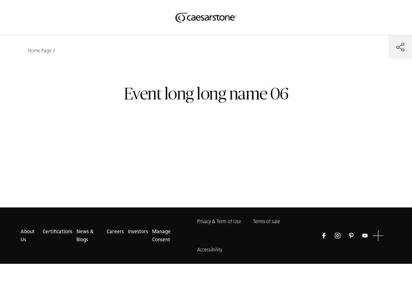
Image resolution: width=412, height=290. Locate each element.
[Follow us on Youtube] (365, 235)
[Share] (400, 47)
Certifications (57, 231)
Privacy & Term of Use (219, 221)
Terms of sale (266, 221)
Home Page (40, 50)
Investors (138, 231)
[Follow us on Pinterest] (351, 235)
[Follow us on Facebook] (324, 235)
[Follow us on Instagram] (337, 235)
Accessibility (209, 249)
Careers (115, 231)
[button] (378, 235)
